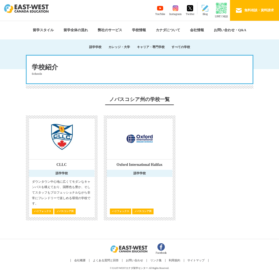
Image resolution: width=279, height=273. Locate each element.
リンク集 (155, 260)
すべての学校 (181, 47)
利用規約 (173, 260)
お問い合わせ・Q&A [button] (230, 30)
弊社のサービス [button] (110, 30)
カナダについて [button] (168, 30)
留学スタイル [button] (43, 30)
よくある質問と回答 (108, 260)
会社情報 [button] (197, 30)
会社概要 (83, 260)
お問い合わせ (135, 260)
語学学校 (95, 47)
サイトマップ (193, 260)
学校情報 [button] (139, 30)
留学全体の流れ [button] (76, 30)
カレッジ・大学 (119, 47)
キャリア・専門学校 (151, 47)
